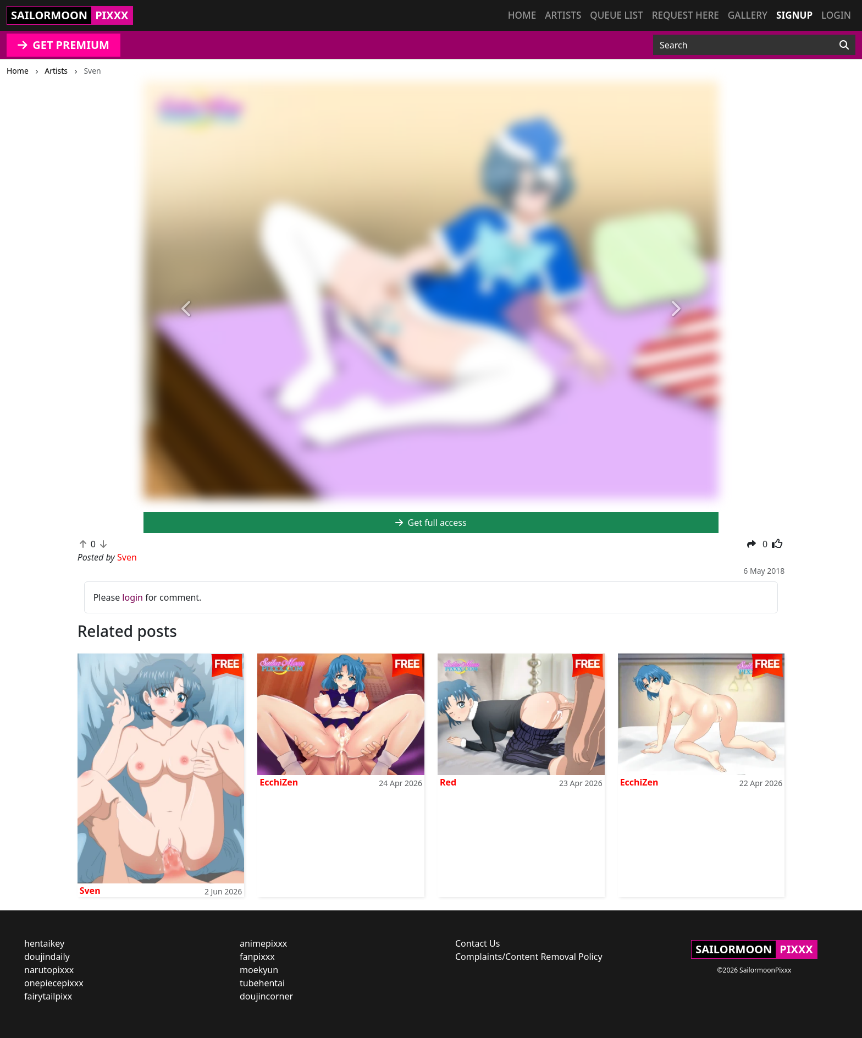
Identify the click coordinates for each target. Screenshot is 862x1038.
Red (448, 782)
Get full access (430, 523)
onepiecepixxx (54, 983)
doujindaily (47, 957)
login (132, 597)
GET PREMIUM (63, 44)
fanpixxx (257, 957)
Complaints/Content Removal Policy (529, 957)
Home (522, 15)
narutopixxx (49, 970)
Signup (794, 15)
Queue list (616, 15)
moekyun (259, 970)
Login (836, 15)
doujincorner (266, 996)
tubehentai (262, 983)
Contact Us (477, 943)
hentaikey (44, 943)
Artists (563, 15)
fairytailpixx (48, 996)
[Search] (844, 45)
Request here (685, 15)
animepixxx (263, 943)
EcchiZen (278, 782)
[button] (186, 309)
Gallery (747, 15)
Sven (90, 891)
